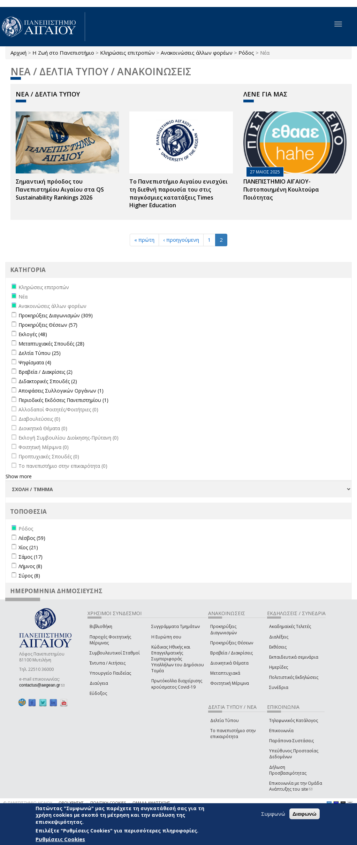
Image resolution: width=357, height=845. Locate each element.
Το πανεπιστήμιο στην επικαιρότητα (233, 733)
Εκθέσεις (278, 647)
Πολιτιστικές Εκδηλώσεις (293, 677)
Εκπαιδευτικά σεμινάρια (293, 657)
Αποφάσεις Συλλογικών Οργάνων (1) (61, 390)
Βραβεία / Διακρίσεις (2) (45, 372)
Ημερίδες (278, 667)
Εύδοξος (98, 693)
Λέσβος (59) (31, 538)
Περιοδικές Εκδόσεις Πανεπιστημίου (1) (63, 400)
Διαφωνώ (305, 814)
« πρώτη (144, 239)
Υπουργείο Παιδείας (110, 673)
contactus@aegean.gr (41, 685)
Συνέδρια (278, 687)
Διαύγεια (99, 683)
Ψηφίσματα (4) (34, 362)
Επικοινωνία (281, 731)
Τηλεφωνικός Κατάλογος (293, 720)
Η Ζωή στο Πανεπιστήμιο (63, 52)
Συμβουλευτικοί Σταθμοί (115, 653)
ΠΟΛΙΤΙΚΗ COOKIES (108, 802)
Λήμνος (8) (30, 566)
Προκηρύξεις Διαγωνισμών (223, 629)
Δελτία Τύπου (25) (39, 353)
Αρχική (18, 52)
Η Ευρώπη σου (166, 637)
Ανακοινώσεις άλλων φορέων (197, 52)
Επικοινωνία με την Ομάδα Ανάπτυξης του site (295, 786)
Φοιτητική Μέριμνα (229, 683)
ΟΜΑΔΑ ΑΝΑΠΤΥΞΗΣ (151, 802)
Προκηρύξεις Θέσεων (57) (47, 324)
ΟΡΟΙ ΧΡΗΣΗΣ (71, 802)
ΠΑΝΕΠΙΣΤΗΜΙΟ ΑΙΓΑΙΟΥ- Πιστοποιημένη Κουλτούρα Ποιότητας (281, 189)
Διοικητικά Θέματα (229, 663)
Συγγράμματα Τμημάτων (175, 626)
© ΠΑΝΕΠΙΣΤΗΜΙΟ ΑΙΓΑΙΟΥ (27, 802)
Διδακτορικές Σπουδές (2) (47, 381)
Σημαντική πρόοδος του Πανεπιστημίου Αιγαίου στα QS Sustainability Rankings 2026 (60, 189)
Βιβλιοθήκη (101, 626)
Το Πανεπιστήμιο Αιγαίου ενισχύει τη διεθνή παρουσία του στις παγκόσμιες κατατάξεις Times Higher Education (178, 193)
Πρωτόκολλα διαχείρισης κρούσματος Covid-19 (176, 684)
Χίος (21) (28, 547)
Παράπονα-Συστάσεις (291, 741)
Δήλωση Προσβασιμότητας (287, 770)
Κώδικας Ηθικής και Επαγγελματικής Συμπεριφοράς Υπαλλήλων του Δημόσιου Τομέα (177, 659)
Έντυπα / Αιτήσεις (108, 663)
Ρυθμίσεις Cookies (60, 839)
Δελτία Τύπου (224, 720)
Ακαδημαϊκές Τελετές (290, 626)
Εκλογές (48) (32, 334)
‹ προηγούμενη (181, 239)
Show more (19, 476)
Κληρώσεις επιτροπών (127, 52)
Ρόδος (246, 52)
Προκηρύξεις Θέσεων (231, 643)
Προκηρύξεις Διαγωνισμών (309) (55, 315)
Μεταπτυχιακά (225, 673)
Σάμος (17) (30, 556)
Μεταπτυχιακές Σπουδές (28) (51, 343)
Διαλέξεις (278, 637)
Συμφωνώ (273, 813)
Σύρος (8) (29, 575)
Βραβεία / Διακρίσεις (231, 653)
